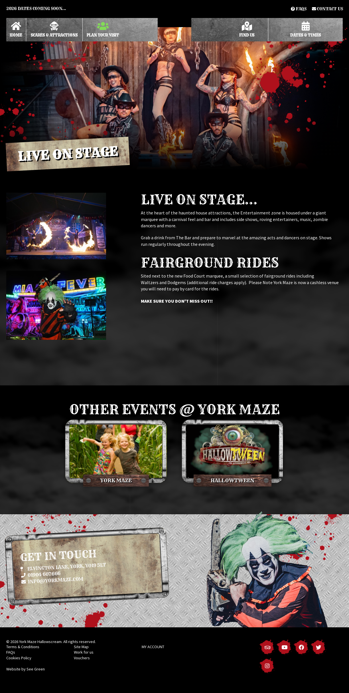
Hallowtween (232, 480)
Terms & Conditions (22, 646)
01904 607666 (40, 574)
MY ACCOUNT (153, 646)
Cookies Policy (18, 657)
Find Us (246, 29)
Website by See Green (25, 669)
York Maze (116, 480)
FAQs (298, 8)
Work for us (84, 652)
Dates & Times (305, 29)
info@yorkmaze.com (52, 580)
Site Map (81, 646)
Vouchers (82, 657)
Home (16, 29)
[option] (174, 98)
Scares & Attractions (54, 29)
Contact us (327, 8)
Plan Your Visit (103, 29)
